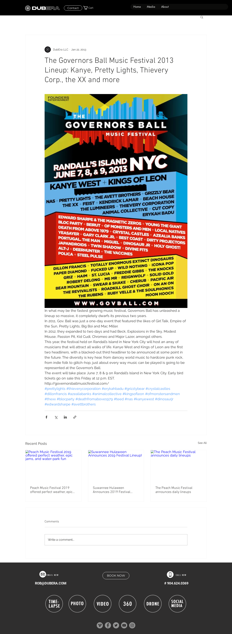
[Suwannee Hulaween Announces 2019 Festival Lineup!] (116, 465)
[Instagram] (132, 625)
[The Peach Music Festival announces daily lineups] (179, 465)
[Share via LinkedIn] (65, 417)
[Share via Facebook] (46, 417)
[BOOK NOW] (115, 575)
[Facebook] (108, 625)
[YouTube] (124, 625)
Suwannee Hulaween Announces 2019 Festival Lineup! (111, 490)
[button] (151, 7)
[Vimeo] (100, 625)
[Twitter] (116, 625)
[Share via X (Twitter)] (56, 417)
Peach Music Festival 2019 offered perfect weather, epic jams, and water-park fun (51, 490)
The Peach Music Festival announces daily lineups (173, 490)
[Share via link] (75, 417)
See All (202, 442)
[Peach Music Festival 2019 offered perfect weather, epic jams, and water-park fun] (53, 465)
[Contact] (73, 8)
